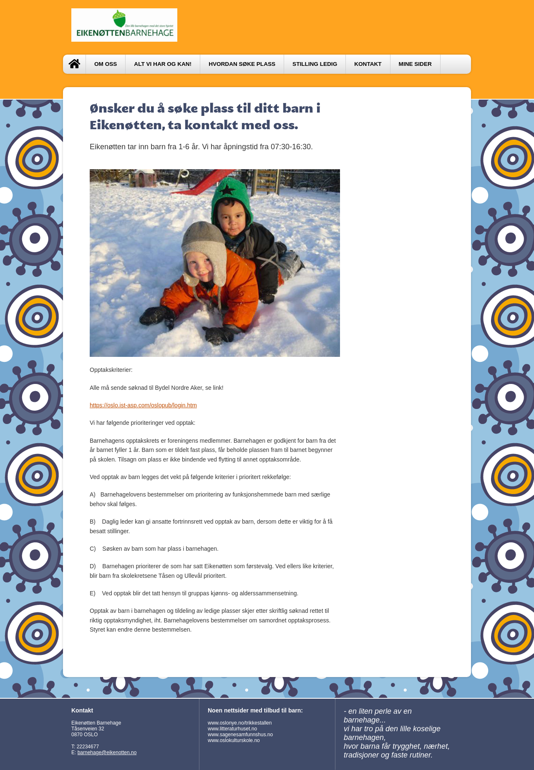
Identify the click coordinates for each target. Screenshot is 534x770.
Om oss (105, 64)
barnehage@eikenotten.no (107, 752)
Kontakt (367, 64)
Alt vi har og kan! (162, 64)
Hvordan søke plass (242, 64)
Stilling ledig (314, 64)
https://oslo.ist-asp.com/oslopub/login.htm (143, 405)
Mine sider (415, 64)
